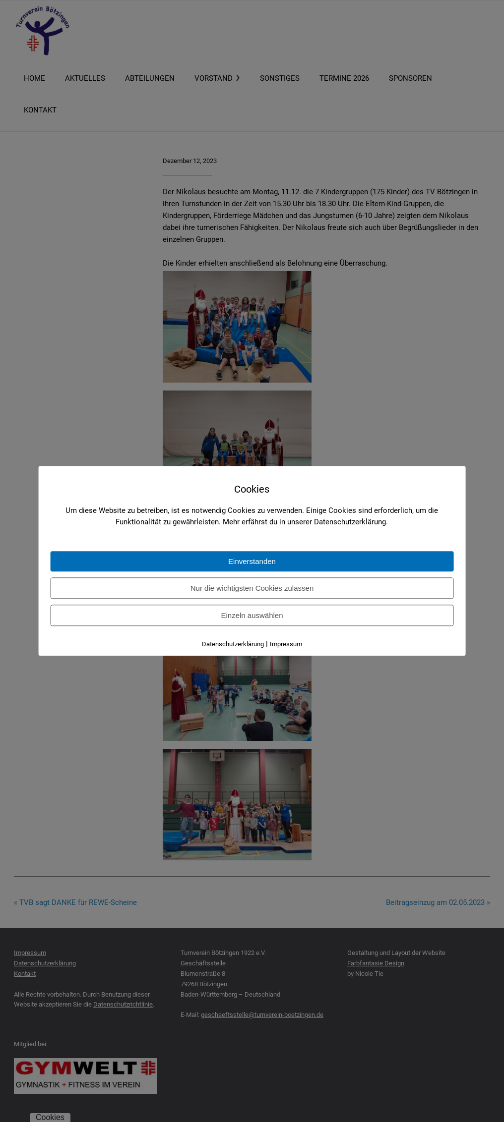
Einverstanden (252, 562)
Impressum (286, 644)
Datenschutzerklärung (233, 644)
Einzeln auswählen (252, 616)
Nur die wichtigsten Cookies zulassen (252, 588)
